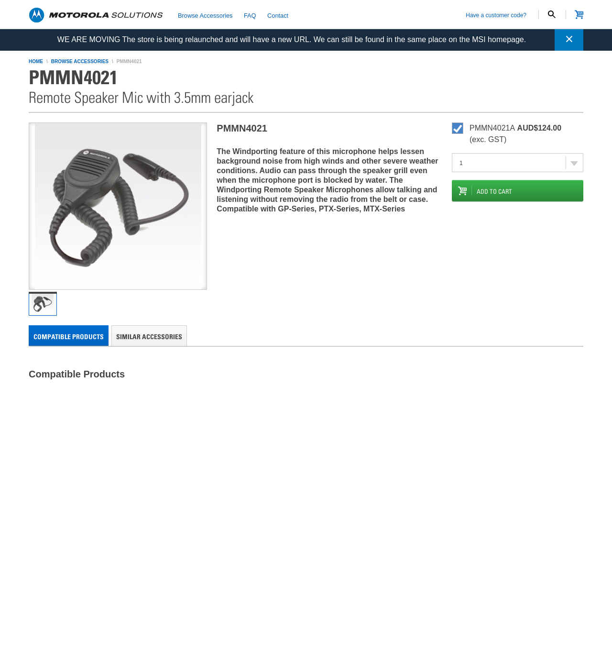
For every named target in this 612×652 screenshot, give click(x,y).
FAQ (250, 15)
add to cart (494, 191)
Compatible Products (68, 336)
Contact (277, 15)
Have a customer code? (496, 15)
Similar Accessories (149, 336)
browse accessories (80, 61)
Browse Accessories (205, 15)
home (36, 61)
